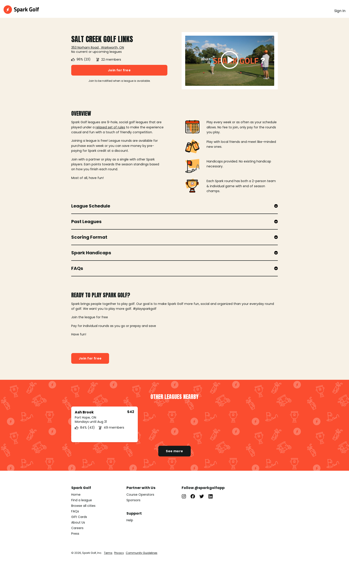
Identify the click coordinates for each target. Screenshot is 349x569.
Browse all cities (83, 505)
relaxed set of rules (110, 127)
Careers (77, 528)
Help (129, 520)
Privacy (119, 553)
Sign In (339, 10)
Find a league (81, 500)
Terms (108, 553)
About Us (78, 522)
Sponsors (133, 500)
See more (174, 451)
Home (76, 494)
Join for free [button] (119, 70)
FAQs (75, 511)
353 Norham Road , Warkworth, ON (97, 47)
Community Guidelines (141, 553)
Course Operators (140, 494)
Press (75, 533)
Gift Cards (79, 517)
